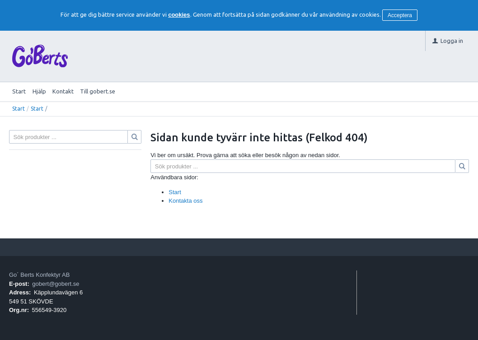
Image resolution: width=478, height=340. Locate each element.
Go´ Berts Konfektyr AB (39, 274)
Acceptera (400, 15)
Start (19, 91)
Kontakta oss (185, 200)
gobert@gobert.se (55, 283)
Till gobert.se (97, 91)
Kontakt (63, 91)
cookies (179, 14)
